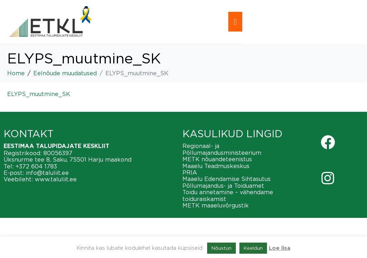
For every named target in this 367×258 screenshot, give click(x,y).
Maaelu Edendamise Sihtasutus (226, 179)
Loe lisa (279, 248)
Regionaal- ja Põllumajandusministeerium (221, 149)
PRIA (189, 172)
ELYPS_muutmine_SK (38, 94)
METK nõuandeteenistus (217, 159)
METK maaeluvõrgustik (215, 205)
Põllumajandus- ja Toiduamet (223, 185)
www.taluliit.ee (56, 179)
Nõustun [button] (221, 247)
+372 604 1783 (36, 166)
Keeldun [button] (253, 247)
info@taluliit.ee (47, 172)
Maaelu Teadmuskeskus (215, 166)
